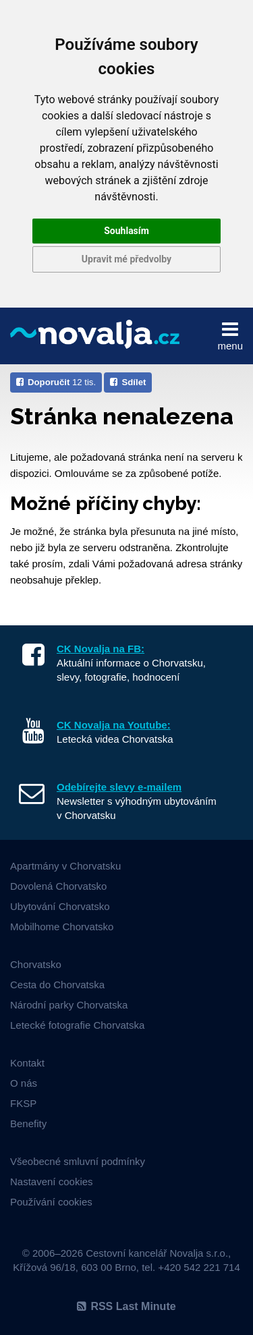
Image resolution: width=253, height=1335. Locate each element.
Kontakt (27, 1063)
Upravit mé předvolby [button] (126, 259)
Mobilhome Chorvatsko (61, 926)
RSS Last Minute (126, 1306)
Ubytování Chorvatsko (60, 906)
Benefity (28, 1123)
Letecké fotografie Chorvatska (77, 1025)
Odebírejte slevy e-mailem (119, 787)
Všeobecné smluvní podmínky (77, 1161)
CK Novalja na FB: (100, 648)
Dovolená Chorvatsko (58, 886)
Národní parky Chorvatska (69, 1005)
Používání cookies (51, 1202)
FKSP (23, 1103)
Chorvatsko (35, 964)
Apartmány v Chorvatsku (65, 866)
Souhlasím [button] (126, 230)
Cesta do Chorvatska (57, 984)
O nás (23, 1083)
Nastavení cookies (51, 1181)
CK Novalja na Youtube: (114, 725)
